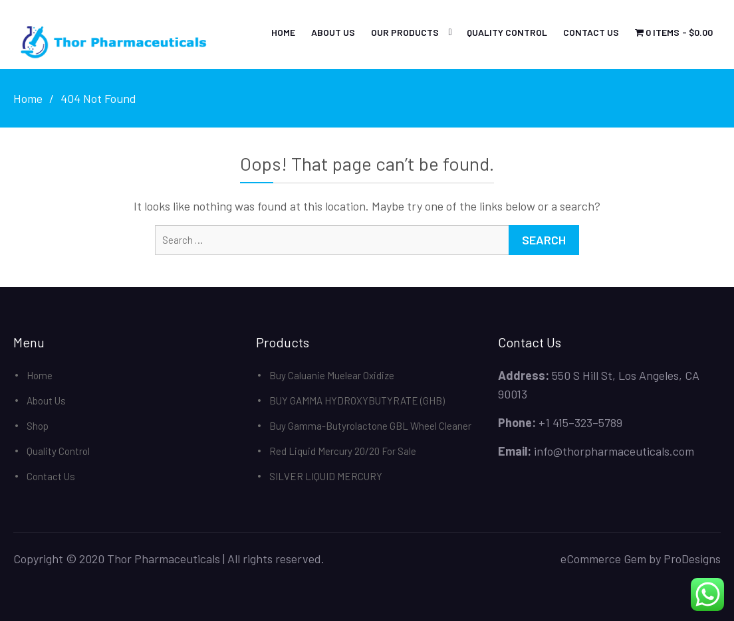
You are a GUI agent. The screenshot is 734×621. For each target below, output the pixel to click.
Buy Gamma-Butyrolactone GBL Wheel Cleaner (370, 426)
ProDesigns (692, 558)
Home (283, 32)
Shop (38, 426)
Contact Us (591, 32)
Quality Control (507, 32)
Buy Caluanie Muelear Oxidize (331, 375)
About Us (333, 32)
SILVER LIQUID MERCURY (325, 476)
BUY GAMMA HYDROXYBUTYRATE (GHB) (357, 400)
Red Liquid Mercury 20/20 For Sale (342, 451)
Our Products (405, 32)
